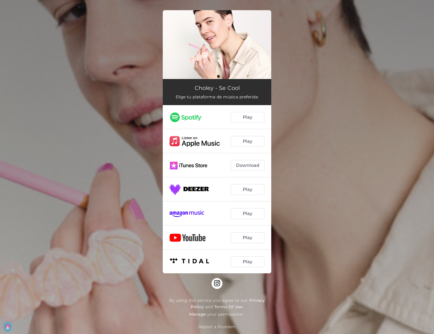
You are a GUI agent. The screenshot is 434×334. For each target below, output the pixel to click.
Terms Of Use (228, 306)
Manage (197, 314)
